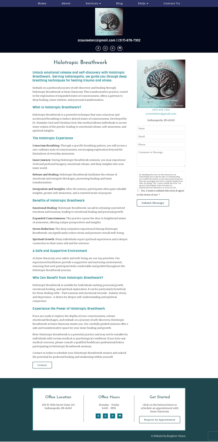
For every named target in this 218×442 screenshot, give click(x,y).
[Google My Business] (119, 48)
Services (92, 3)
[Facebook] (98, 48)
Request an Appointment (159, 420)
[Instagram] (105, 48)
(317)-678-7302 (129, 40)
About (66, 3)
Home (42, 3)
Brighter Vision (176, 436)
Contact (42, 365)
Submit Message (153, 203)
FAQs (142, 3)
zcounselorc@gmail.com (96, 40)
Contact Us (172, 3)
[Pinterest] (112, 48)
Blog (119, 3)
